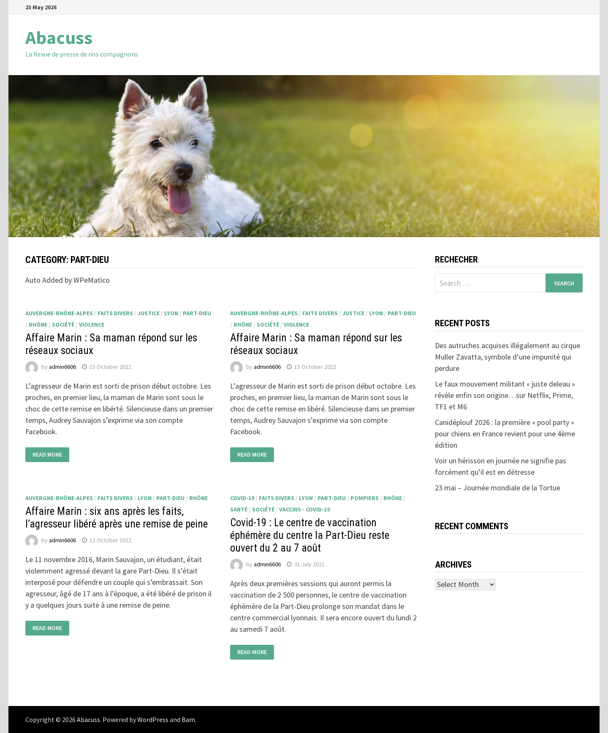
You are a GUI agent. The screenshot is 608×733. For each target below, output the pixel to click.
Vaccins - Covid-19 (304, 509)
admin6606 (62, 367)
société (63, 324)
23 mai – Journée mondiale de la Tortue (497, 487)
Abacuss (58, 37)
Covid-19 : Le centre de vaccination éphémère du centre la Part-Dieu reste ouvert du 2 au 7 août (309, 535)
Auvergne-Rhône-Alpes (59, 313)
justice (149, 313)
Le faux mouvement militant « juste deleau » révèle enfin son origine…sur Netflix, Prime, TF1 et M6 (505, 395)
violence (91, 324)
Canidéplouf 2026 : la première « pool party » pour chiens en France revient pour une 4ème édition (505, 433)
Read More (47, 455)
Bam (188, 719)
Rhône (38, 324)
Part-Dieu (197, 313)
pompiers (364, 498)
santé (238, 509)
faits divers (115, 313)
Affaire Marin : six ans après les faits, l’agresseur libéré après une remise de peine (116, 517)
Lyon (171, 313)
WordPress (152, 719)
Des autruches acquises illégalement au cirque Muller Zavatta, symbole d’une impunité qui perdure (507, 357)
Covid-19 (242, 498)
